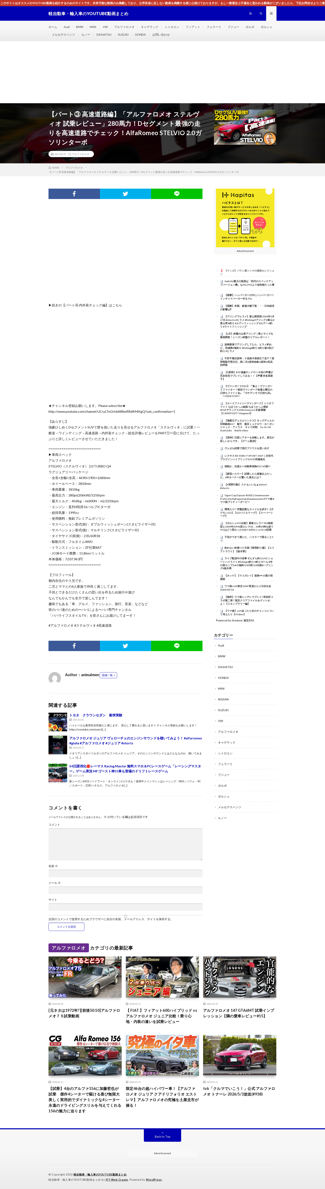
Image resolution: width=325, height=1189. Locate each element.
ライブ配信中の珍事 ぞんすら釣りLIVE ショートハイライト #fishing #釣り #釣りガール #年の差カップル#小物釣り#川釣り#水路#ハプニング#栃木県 (246, 563)
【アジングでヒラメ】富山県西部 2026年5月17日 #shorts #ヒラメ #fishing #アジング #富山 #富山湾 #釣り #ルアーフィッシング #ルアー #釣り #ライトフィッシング (247, 321)
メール (55, 882)
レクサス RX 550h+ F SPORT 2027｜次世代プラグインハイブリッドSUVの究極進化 (246, 457)
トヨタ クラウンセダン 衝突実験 (95, 715)
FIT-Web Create (117, 1179)
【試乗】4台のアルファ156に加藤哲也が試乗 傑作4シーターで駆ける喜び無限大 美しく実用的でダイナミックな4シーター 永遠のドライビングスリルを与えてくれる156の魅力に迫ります (85, 1099)
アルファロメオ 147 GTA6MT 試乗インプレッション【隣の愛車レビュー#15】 (238, 1013)
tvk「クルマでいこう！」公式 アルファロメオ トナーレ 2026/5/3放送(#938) (239, 1091)
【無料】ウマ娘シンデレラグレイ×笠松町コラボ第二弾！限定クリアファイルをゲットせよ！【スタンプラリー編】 (246, 600)
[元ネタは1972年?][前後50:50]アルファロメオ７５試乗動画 (84, 1013)
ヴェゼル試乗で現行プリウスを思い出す (246, 448)
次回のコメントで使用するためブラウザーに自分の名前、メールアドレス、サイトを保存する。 (111, 919)
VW (105, 27)
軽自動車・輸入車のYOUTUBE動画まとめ (100, 1174)
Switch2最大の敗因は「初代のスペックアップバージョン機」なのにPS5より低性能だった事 (247, 283)
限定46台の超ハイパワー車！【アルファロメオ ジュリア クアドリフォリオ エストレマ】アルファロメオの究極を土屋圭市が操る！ (162, 1097)
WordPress (154, 1179)
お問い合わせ (161, 34)
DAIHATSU (104, 34)
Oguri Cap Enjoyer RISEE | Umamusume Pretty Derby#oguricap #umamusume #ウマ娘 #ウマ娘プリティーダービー (247, 499)
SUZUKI (123, 34)
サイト (53, 899)
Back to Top (162, 1136)
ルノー (85, 34)
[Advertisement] (162, 72)
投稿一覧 (107, 675)
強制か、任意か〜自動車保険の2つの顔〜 (247, 466)
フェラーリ (214, 27)
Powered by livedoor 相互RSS (235, 620)
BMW (79, 27)
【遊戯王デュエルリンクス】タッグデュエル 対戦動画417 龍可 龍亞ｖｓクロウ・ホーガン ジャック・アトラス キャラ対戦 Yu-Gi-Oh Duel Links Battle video (248, 425)
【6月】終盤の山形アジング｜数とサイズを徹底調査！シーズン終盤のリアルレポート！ (246, 335)
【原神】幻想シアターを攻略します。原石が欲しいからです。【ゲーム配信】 (247, 439)
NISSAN (223, 699)
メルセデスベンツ (63, 34)
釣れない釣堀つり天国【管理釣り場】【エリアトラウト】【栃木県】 (247, 549)
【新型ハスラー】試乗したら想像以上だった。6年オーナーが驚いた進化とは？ (246, 475)
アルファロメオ (124, 27)
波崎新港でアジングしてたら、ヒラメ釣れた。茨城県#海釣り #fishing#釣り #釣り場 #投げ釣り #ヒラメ (247, 348)
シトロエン (172, 27)
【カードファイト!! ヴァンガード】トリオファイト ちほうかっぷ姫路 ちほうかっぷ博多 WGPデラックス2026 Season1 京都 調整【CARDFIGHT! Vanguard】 (247, 408)
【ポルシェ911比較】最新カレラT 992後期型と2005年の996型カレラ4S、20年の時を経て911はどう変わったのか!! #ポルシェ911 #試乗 (246, 526)
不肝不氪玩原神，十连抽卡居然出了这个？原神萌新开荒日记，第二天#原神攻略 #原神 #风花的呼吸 (247, 362)
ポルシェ (266, 27)
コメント (54, 824)
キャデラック (149, 27)
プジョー (233, 27)
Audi (67, 27)
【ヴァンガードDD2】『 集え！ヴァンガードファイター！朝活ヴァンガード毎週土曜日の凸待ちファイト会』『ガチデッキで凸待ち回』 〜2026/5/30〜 (246, 391)
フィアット (193, 27)
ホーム (53, 27)
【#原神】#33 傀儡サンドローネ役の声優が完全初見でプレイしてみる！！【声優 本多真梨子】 (246, 376)
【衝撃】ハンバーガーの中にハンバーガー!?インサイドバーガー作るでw (247, 297)
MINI (93, 27)
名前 (53, 866)
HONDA (140, 34)
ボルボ (250, 27)
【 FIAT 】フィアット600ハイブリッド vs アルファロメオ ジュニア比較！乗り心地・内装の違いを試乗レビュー (161, 1016)
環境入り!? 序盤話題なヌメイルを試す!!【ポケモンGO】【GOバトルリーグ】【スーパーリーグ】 (246, 513)
